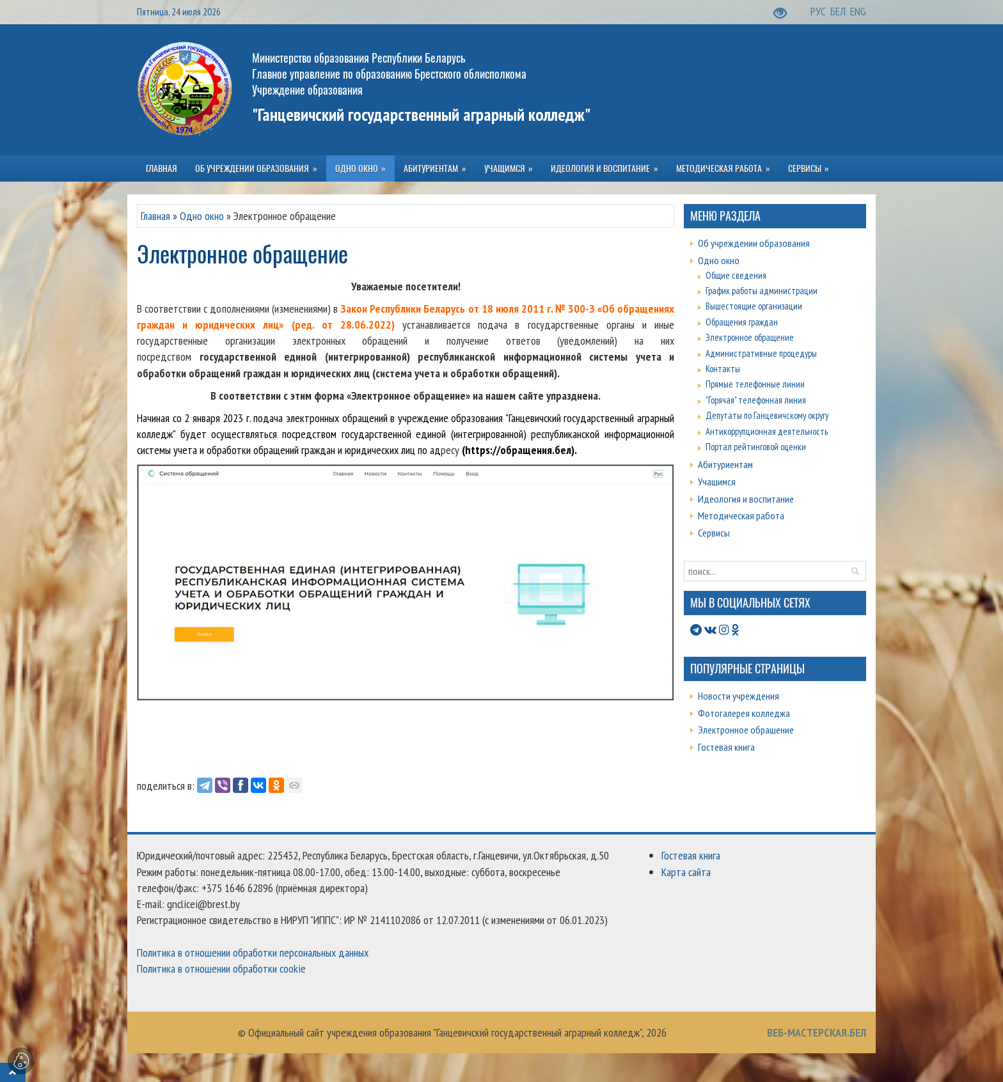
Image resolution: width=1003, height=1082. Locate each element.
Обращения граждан (742, 322)
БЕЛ (839, 11)
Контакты (723, 369)
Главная (155, 215)
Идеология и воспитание (746, 498)
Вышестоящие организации (754, 306)
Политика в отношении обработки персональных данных (252, 952)
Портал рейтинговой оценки (756, 447)
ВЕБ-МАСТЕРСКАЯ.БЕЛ (816, 1032)
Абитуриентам (725, 464)
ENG (858, 11)
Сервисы (714, 532)
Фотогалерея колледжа (744, 713)
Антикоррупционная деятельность (767, 431)
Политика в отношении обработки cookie (221, 968)
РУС (819, 11)
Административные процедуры (761, 353)
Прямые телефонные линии (755, 384)
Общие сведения (736, 275)
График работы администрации (761, 291)
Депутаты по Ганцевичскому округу (767, 415)
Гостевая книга (726, 747)
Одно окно (202, 215)
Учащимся (717, 481)
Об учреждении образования (754, 243)
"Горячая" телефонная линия (756, 400)
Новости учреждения (738, 695)
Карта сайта (686, 872)
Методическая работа (741, 515)
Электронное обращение (750, 337)
